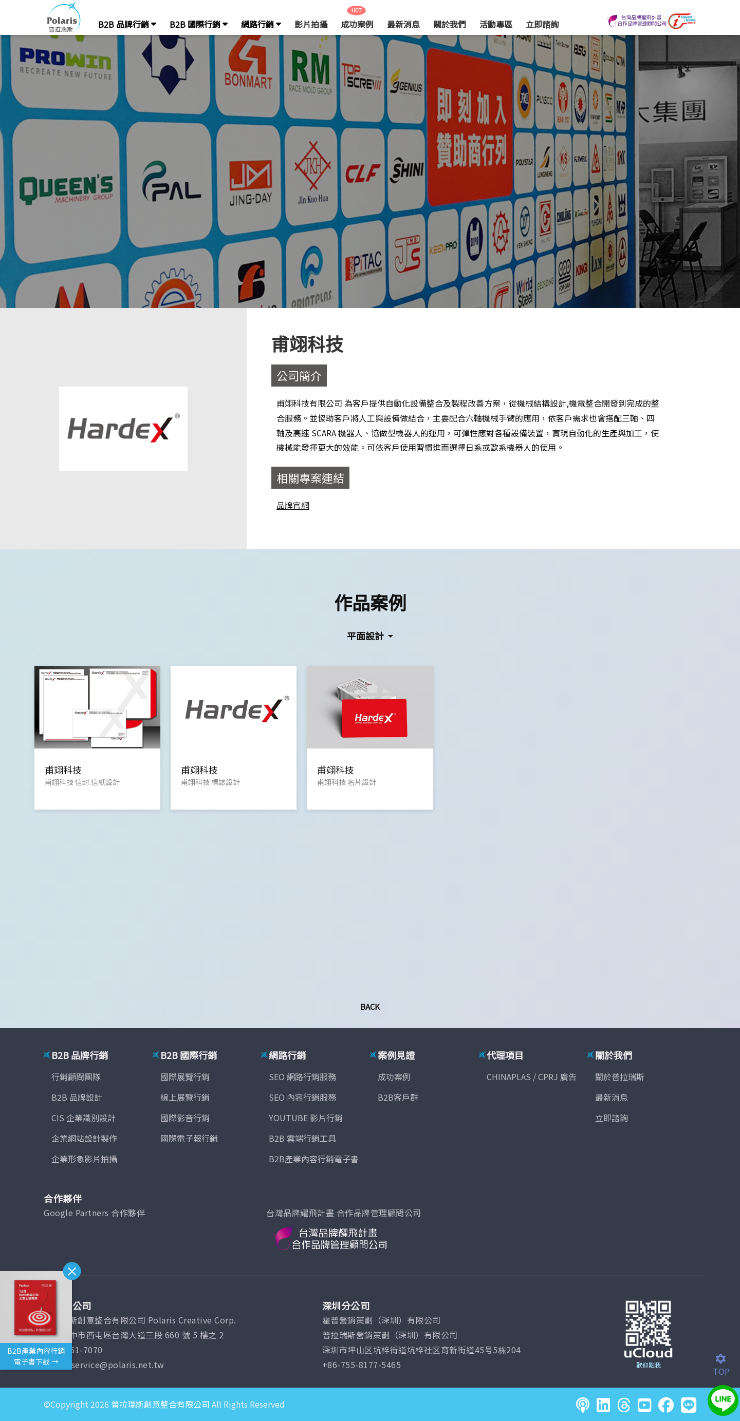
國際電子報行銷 (189, 1138)
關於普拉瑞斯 (619, 1076)
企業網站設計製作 (84, 1138)
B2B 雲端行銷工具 (302, 1138)
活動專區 (495, 24)
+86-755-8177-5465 (361, 1364)
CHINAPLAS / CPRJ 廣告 (532, 1076)
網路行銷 (261, 24)
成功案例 (357, 24)
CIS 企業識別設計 (83, 1117)
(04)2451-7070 (73, 1349)
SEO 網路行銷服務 (302, 1076)
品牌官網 (292, 505)
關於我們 (449, 24)
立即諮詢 (542, 24)
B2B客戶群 (398, 1097)
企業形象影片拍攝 (84, 1159)
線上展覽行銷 (185, 1097)
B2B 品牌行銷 (127, 24)
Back (370, 1006)
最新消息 (403, 24)
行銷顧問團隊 (76, 1076)
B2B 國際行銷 (199, 24)
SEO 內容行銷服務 (302, 1097)
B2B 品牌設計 (76, 1097)
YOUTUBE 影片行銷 (306, 1117)
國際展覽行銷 (185, 1076)
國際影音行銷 (185, 1117)
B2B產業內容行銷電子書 (314, 1159)
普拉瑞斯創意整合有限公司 (160, 1404)
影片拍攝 (310, 24)
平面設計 (366, 635)
